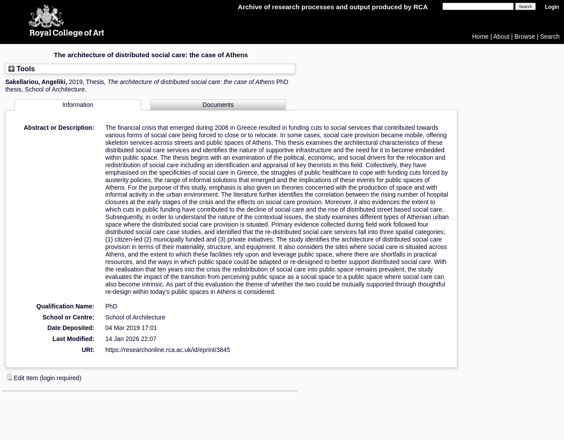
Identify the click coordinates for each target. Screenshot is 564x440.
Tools (21, 69)
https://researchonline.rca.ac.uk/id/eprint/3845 (167, 349)
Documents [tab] (218, 104)
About (502, 36)
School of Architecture (135, 317)
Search (550, 36)
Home (480, 36)
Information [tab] (77, 104)
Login (552, 7)
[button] (9, 377)
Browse (525, 36)
